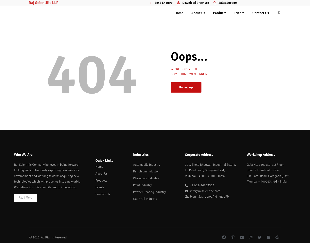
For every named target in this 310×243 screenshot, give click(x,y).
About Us (198, 13)
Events (239, 13)
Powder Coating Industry (149, 192)
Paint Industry (142, 185)
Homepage (186, 87)
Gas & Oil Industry (145, 199)
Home (179, 13)
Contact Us (260, 13)
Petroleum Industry (146, 171)
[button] (25, 198)
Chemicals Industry (146, 178)
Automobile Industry (146, 165)
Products (219, 13)
